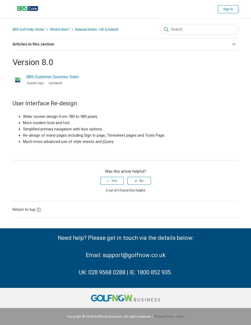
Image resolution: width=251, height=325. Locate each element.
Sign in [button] (228, 9)
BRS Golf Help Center (28, 29)
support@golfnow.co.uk (134, 255)
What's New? (59, 29)
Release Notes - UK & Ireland (96, 29)
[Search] (199, 29)
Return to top (27, 209)
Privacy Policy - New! (169, 316)
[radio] (112, 181)
